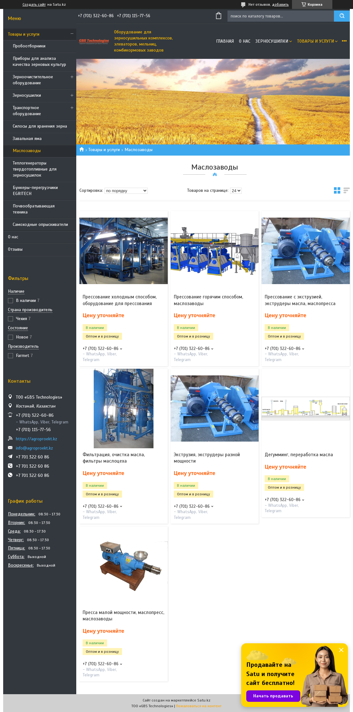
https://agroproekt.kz (36, 439)
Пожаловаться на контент (198, 706)
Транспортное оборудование (27, 110)
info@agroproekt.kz (34, 448)
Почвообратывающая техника (34, 209)
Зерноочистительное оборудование (33, 80)
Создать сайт (34, 4)
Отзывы (15, 249)
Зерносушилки (27, 95)
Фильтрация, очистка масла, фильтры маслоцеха (114, 458)
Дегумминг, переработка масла (299, 454)
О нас (13, 237)
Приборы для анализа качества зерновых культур (39, 61)
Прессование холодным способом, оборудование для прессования (120, 300)
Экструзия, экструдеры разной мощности (207, 458)
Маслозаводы (27, 150)
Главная (225, 41)
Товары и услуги (23, 34)
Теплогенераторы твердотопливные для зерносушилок (35, 169)
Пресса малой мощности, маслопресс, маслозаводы (123, 616)
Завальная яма (27, 138)
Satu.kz (203, 700)
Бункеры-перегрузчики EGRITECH (35, 190)
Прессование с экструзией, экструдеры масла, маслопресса (300, 300)
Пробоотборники (29, 46)
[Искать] (342, 16)
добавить (280, 4)
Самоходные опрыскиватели (40, 224)
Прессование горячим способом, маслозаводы (208, 300)
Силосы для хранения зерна (40, 126)
